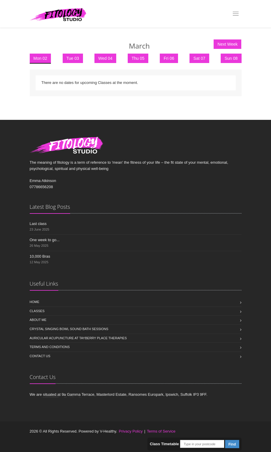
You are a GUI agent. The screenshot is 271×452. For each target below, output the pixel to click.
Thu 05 (138, 58)
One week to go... (45, 240)
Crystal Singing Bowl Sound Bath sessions (69, 329)
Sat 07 (199, 58)
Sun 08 (231, 58)
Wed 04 (105, 58)
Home (34, 302)
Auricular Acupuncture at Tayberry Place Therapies (78, 338)
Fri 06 (169, 58)
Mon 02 (40, 58)
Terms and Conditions (50, 347)
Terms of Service (161, 431)
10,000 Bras (40, 256)
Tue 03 (72, 58)
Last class (38, 223)
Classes (37, 311)
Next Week (227, 44)
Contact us (40, 356)
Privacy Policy (131, 431)
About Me (38, 320)
